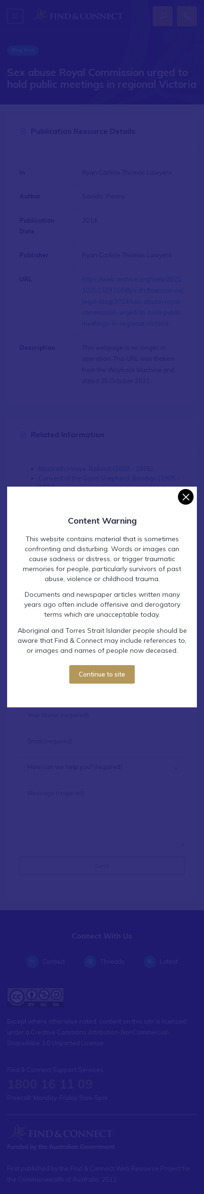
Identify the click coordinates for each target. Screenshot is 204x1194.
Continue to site (102, 674)
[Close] (186, 497)
